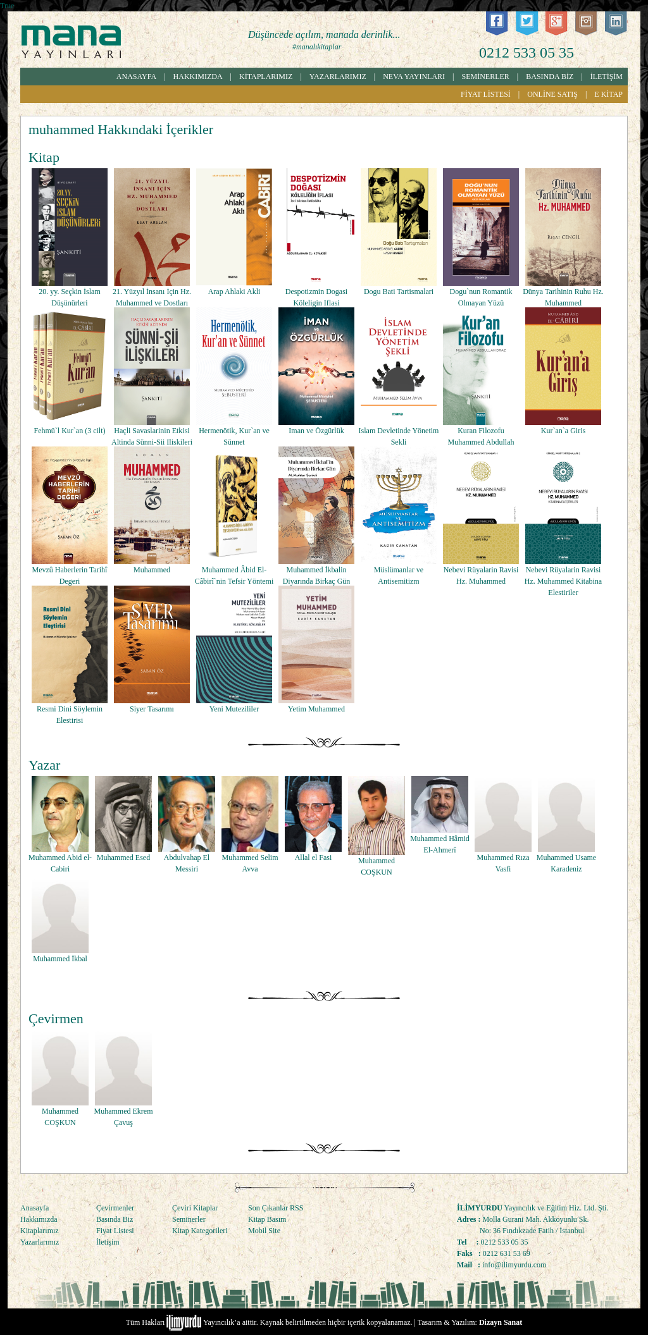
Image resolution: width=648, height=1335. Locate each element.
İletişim (108, 1242)
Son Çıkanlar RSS (275, 1207)
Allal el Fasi (313, 857)
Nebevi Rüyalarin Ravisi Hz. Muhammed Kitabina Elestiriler (563, 581)
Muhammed (152, 569)
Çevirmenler (115, 1207)
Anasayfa (34, 1207)
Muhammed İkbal (60, 958)
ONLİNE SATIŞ (552, 94)
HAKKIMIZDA (198, 76)
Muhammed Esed (123, 857)
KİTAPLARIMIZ (265, 76)
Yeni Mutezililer (234, 708)
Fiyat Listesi (115, 1230)
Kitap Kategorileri (200, 1230)
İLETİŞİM (606, 76)
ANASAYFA (136, 76)
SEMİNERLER (485, 76)
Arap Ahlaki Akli (234, 291)
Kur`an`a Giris (563, 430)
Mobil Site (264, 1230)
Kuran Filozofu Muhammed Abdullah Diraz (481, 442)
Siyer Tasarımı (152, 708)
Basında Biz (114, 1219)
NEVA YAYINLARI (414, 76)
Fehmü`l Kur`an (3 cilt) (70, 430)
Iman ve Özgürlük (316, 430)
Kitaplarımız (39, 1230)
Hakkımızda (39, 1219)
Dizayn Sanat (500, 1322)
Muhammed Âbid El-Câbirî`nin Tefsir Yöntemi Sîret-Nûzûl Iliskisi (234, 581)
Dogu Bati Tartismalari (398, 291)
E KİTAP (608, 94)
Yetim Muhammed (316, 708)
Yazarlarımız (39, 1242)
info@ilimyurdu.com (514, 1264)
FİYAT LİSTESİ (486, 94)
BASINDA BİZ (549, 76)
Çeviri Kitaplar (195, 1207)
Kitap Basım (267, 1219)
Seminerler (189, 1219)
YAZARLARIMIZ (337, 76)
